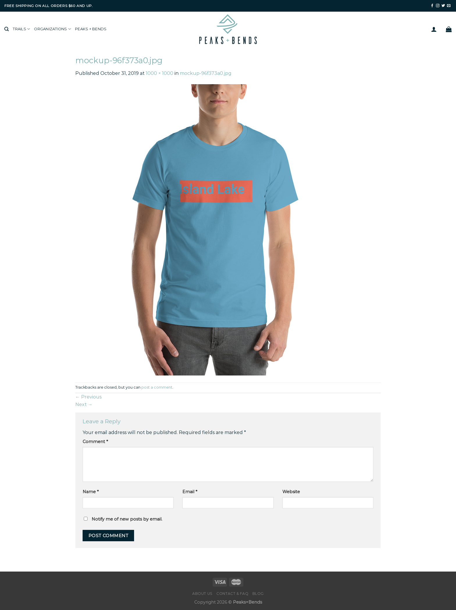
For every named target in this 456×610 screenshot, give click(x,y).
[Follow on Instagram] (437, 6)
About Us (202, 593)
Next (83, 404)
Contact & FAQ (232, 593)
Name (91, 491)
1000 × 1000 (159, 73)
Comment (95, 441)
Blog (258, 593)
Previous (88, 397)
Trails (21, 29)
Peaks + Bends (90, 29)
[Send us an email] (448, 6)
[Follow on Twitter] (443, 6)
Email (189, 491)
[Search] (6, 29)
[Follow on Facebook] (432, 6)
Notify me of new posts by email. (127, 519)
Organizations (52, 29)
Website (291, 491)
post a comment (156, 387)
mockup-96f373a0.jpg (205, 73)
